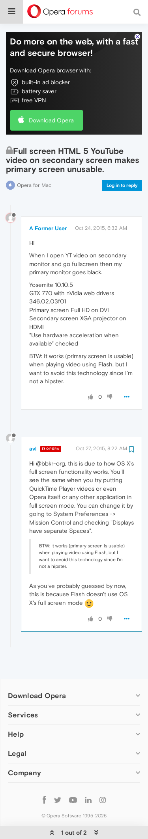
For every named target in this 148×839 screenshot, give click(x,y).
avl (33, 424)
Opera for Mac (34, 161)
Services (23, 691)
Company (24, 749)
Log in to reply (122, 161)
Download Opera (51, 96)
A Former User (48, 204)
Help (16, 710)
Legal (17, 729)
